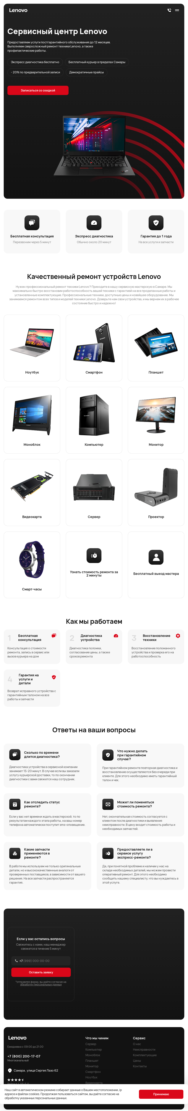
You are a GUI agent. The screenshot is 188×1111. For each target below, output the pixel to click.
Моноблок (92, 1057)
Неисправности (144, 1051)
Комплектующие (145, 1057)
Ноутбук (91, 1079)
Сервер (90, 1045)
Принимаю (161, 1094)
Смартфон (93, 1073)
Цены (137, 1062)
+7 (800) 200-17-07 (23, 1057)
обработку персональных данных (41, 986)
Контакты (140, 1068)
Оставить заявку (41, 974)
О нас (137, 1045)
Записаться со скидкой (35, 91)
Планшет (91, 1062)
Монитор (91, 1068)
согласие (109, 1094)
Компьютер (93, 1051)
